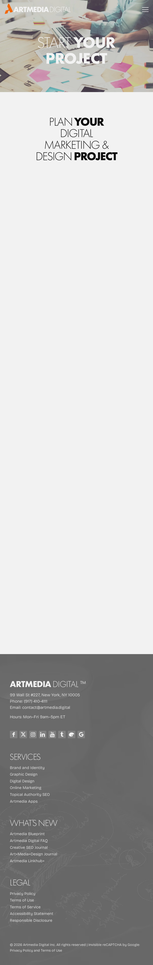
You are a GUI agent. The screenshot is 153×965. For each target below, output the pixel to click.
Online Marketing (25, 787)
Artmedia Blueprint (27, 833)
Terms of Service (25, 907)
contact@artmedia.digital (46, 707)
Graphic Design (24, 774)
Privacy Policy (22, 893)
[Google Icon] (81, 734)
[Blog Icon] (71, 734)
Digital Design (22, 781)
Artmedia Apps (24, 801)
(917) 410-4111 (35, 701)
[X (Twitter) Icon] (23, 734)
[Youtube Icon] (52, 734)
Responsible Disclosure (31, 920)
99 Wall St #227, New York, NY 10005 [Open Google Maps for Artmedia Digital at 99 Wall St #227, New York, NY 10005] (45, 694)
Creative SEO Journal (29, 847)
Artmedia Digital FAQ (29, 840)
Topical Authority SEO (30, 794)
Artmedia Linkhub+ (27, 860)
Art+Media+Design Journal (33, 854)
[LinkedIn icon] (42, 734)
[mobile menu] (145, 9)
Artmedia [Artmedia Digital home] (48, 683)
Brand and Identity (27, 767)
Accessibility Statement (31, 913)
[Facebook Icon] (13, 734)
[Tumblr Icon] (62, 734)
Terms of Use (22, 900)
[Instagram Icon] (33, 734)
